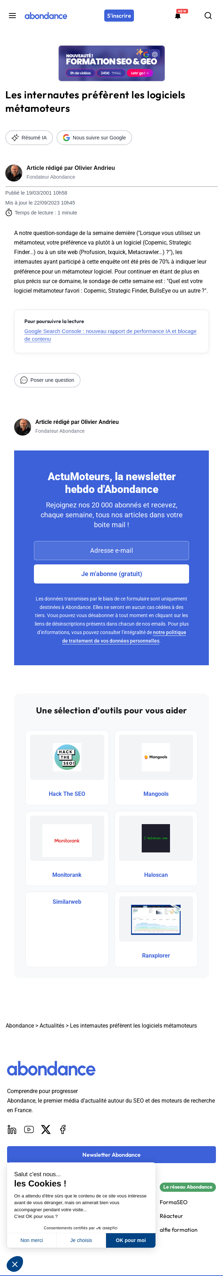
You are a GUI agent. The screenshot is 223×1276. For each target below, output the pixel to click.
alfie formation (179, 1229)
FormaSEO (174, 1202)
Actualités (52, 1025)
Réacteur (171, 1216)
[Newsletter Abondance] (111, 1154)
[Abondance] (46, 15)
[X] (46, 1129)
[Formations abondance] (178, 15)
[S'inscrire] (119, 16)
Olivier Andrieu (95, 168)
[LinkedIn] (12, 1129)
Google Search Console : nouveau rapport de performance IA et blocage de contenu (110, 334)
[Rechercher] (208, 15)
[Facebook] (63, 1129)
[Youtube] (29, 1129)
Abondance (20, 1025)
